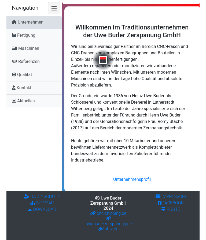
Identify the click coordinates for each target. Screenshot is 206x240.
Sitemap (42, 202)
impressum (171, 196)
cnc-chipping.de (108, 213)
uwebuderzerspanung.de (109, 221)
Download (42, 209)
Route (170, 209)
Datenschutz (42, 196)
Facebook (171, 202)
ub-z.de (108, 228)
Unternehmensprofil (132, 179)
